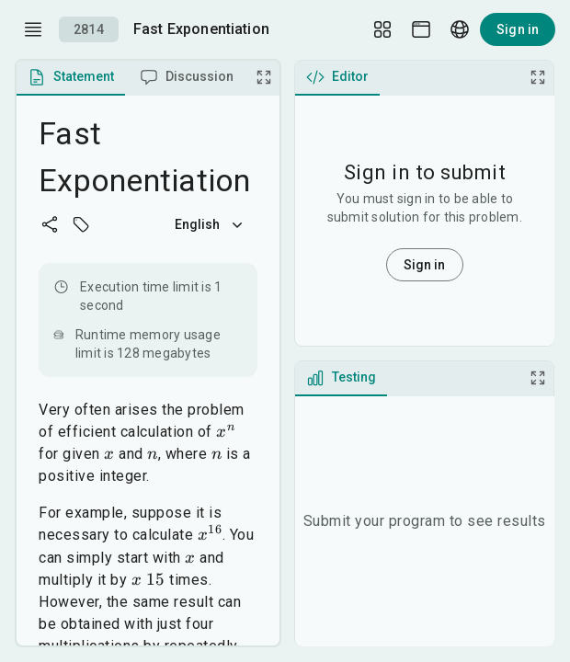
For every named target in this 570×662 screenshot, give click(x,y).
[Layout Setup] (382, 29)
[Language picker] (459, 29)
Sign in (517, 29)
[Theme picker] (421, 29)
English (210, 224)
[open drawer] (33, 29)
